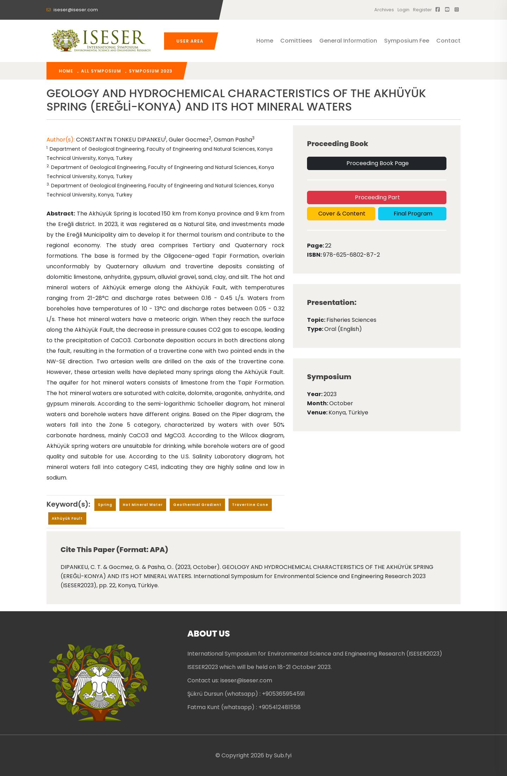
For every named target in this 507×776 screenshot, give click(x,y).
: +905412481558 (278, 707)
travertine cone (250, 504)
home (66, 71)
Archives (384, 9)
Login (403, 9)
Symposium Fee (406, 41)
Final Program (412, 213)
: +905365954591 (282, 694)
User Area (190, 41)
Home (264, 41)
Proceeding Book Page (377, 163)
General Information (348, 41)
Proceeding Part (376, 197)
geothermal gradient (197, 504)
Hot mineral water (143, 504)
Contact (448, 41)
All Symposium (101, 71)
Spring (105, 504)
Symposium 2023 (151, 71)
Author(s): (61, 140)
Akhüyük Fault (67, 518)
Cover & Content (341, 213)
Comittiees (296, 41)
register (422, 9)
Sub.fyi (283, 755)
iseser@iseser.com (72, 9)
